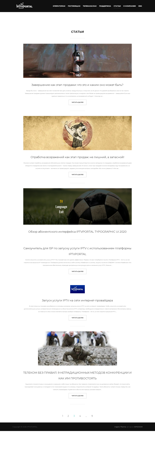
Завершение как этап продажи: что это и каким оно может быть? (77, 87)
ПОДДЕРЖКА (106, 6)
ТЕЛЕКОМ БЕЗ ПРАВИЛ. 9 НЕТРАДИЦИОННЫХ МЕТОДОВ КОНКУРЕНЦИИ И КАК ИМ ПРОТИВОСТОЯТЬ (77, 409)
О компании (130, 6)
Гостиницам (75, 6)
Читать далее (79, 107)
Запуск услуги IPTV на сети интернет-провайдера (77, 325)
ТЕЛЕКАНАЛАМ (90, 6)
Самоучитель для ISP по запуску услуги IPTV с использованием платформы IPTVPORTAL (77, 270)
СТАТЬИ (117, 6)
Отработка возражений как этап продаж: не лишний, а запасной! (77, 165)
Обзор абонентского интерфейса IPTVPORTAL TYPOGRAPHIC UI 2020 (77, 245)
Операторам (60, 6)
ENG (140, 6)
